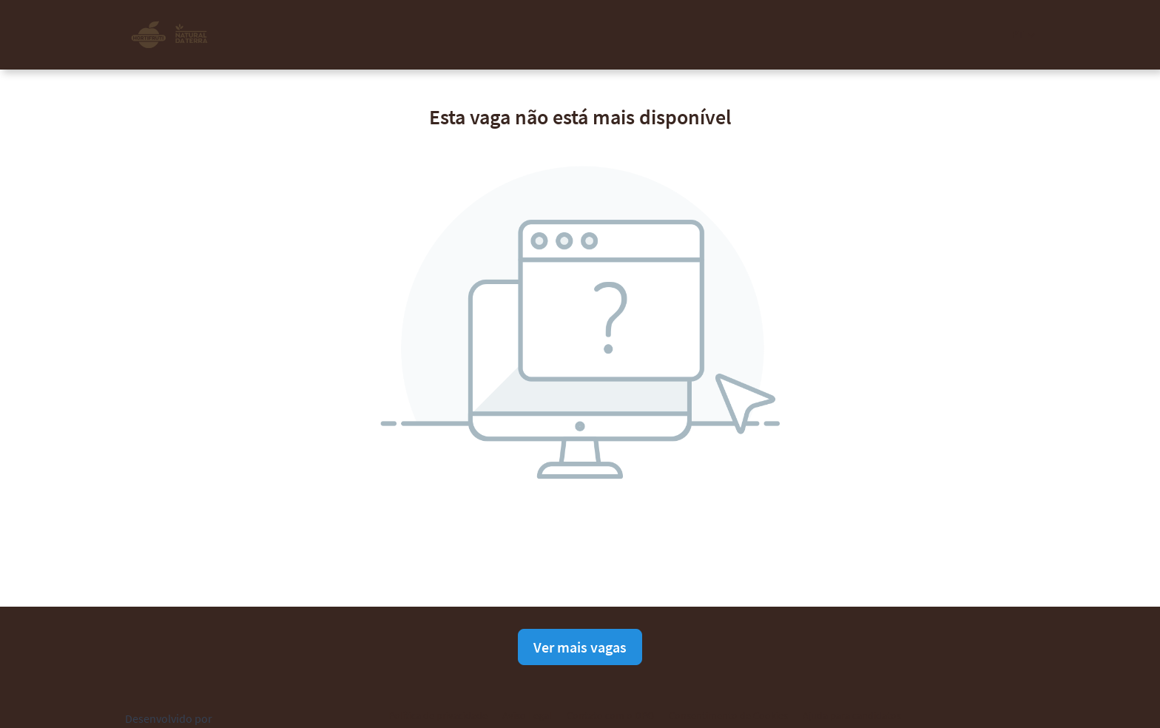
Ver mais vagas (580, 647)
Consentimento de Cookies (728, 715)
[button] (1023, 34)
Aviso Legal (527, 715)
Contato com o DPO (610, 715)
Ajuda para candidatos (852, 715)
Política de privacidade (438, 715)
